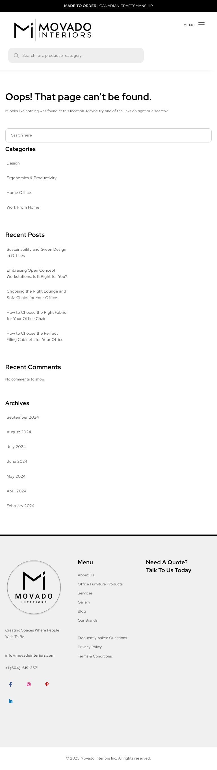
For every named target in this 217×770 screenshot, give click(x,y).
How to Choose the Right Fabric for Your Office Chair (37, 322)
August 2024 (19, 438)
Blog (82, 617)
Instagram (32, 699)
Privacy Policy (90, 653)
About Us (86, 581)
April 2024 (16, 497)
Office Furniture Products (100, 590)
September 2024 (22, 423)
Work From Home (23, 207)
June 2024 (17, 468)
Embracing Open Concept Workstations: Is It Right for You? (32, 276)
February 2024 (20, 512)
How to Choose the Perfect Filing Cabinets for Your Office (35, 343)
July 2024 (16, 453)
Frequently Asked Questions (103, 644)
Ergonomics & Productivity (32, 178)
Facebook (14, 699)
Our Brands (88, 626)
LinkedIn (12, 716)
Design (13, 163)
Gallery (84, 608)
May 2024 (16, 483)
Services (85, 599)
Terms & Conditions (95, 662)
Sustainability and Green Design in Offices (37, 252)
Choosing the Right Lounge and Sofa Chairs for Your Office (36, 301)
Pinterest (50, 699)
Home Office (18, 193)
